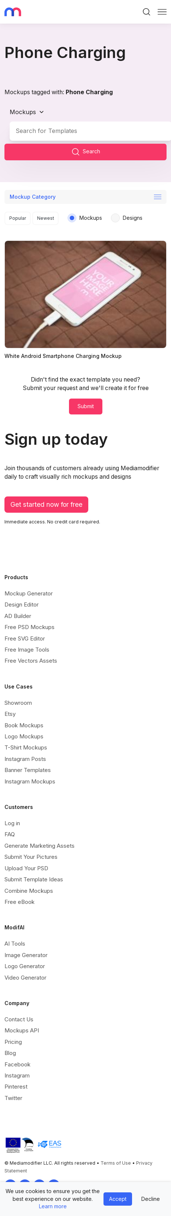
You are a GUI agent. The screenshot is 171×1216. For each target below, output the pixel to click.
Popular (17, 218)
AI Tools (14, 943)
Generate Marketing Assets (39, 845)
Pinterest (15, 1086)
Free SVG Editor (24, 638)
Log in (12, 823)
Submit (86, 406)
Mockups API (21, 1030)
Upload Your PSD (26, 868)
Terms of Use (116, 1163)
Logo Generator (24, 966)
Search (85, 151)
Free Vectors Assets (30, 660)
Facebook (17, 1064)
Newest (45, 218)
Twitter (13, 1097)
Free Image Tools (26, 649)
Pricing (13, 1041)
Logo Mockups (23, 736)
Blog (10, 1052)
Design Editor (21, 604)
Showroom (18, 702)
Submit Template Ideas (33, 879)
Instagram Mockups (29, 781)
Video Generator (25, 977)
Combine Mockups (28, 890)
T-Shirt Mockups (25, 747)
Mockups (23, 112)
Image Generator (25, 955)
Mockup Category (33, 197)
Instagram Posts (25, 758)
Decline (150, 1199)
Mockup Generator (28, 593)
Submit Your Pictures (30, 856)
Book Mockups (23, 725)
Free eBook (19, 901)
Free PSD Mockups (29, 627)
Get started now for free (46, 504)
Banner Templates (27, 769)
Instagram (17, 1075)
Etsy (10, 713)
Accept (117, 1199)
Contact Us (18, 1019)
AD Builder (17, 615)
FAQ (9, 834)
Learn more (53, 1206)
